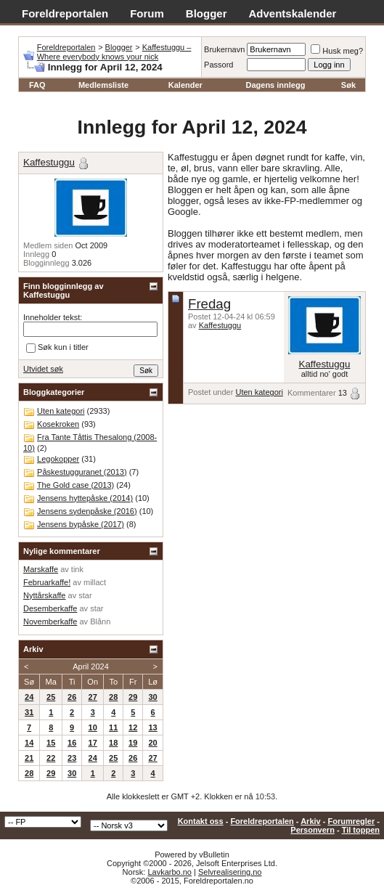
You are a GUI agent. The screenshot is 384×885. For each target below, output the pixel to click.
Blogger (206, 13)
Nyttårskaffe (44, 595)
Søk (348, 85)
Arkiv (311, 821)
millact (94, 582)
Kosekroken (58, 424)
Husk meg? (337, 50)
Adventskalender (293, 13)
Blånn (100, 621)
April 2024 (91, 666)
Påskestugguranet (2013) (82, 472)
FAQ (37, 85)
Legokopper (58, 458)
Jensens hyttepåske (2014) (85, 498)
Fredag (209, 303)
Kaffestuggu (220, 325)
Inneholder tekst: (52, 317)
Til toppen (361, 829)
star (84, 595)
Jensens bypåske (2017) (80, 524)
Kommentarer (311, 392)
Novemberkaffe (50, 621)
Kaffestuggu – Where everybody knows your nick (114, 52)
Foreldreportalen (65, 13)
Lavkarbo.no (169, 872)
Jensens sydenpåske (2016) (87, 511)
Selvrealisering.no (229, 872)
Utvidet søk (43, 368)
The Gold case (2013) (75, 485)
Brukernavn (224, 49)
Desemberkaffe (50, 608)
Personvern (312, 829)
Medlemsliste (103, 85)
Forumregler (351, 821)
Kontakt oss (201, 821)
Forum (147, 13)
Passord (218, 64)
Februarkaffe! (46, 582)
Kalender (185, 85)
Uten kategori (258, 392)
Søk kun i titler (57, 348)
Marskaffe (40, 569)
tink (77, 569)
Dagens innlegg (276, 85)
